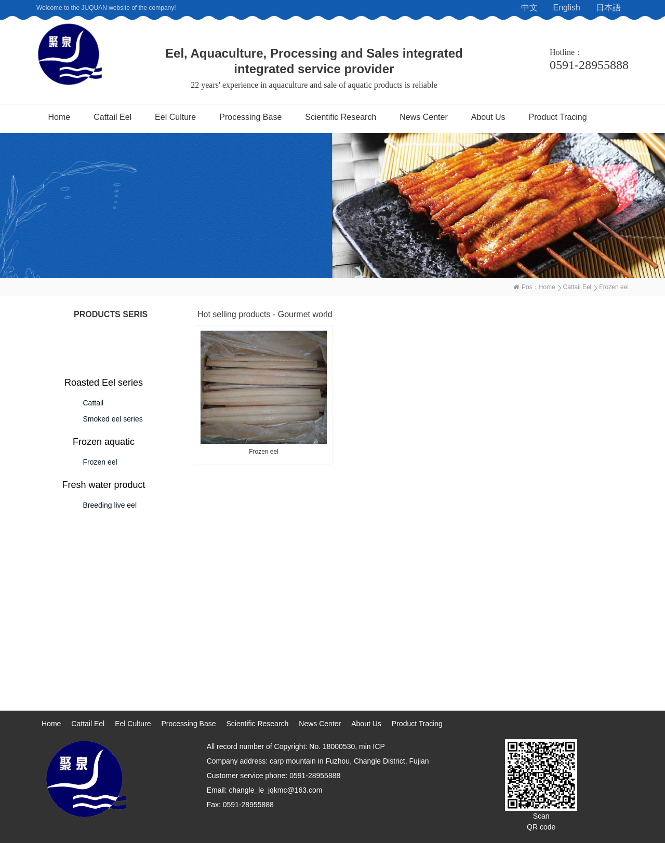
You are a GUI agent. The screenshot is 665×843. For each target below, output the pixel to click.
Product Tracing (558, 117)
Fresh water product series (103, 486)
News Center (423, 117)
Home (59, 117)
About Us (488, 117)
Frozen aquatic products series (103, 443)
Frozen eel (100, 462)
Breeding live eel (110, 505)
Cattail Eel (112, 117)
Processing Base (250, 117)
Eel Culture (175, 117)
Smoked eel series (113, 419)
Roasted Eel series (103, 382)
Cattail (93, 403)
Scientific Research (340, 117)
